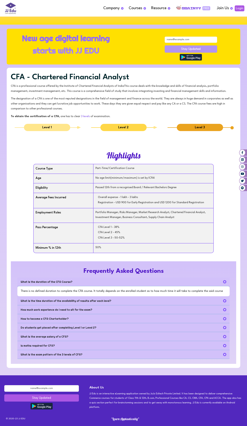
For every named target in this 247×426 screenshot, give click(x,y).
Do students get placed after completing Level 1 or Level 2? (58, 327)
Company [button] (111, 8)
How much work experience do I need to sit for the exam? (56, 309)
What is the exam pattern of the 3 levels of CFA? (51, 354)
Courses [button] (135, 8)
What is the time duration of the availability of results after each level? (66, 300)
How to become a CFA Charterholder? (45, 318)
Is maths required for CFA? (38, 345)
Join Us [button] (223, 8)
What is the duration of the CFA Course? (46, 281)
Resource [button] (158, 8)
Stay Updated (191, 49)
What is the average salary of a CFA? (44, 336)
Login (239, 8)
